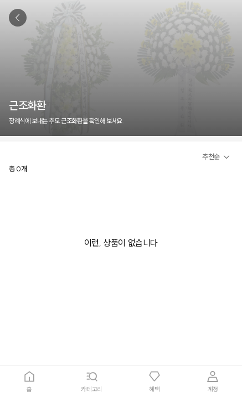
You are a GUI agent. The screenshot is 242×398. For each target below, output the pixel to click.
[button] (217, 157)
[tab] (29, 381)
